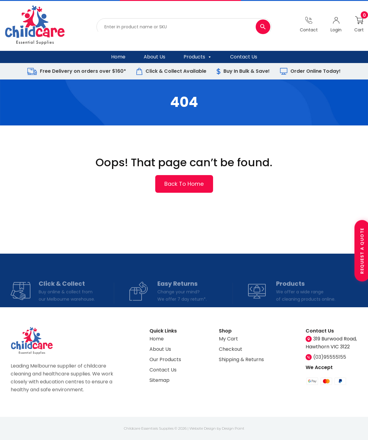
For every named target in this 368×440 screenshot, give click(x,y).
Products (198, 57)
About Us (154, 56)
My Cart (228, 338)
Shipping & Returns (241, 359)
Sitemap (159, 380)
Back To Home (184, 183)
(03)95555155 (329, 357)
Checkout (230, 349)
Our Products (165, 359)
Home (118, 56)
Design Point (233, 428)
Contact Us (243, 56)
